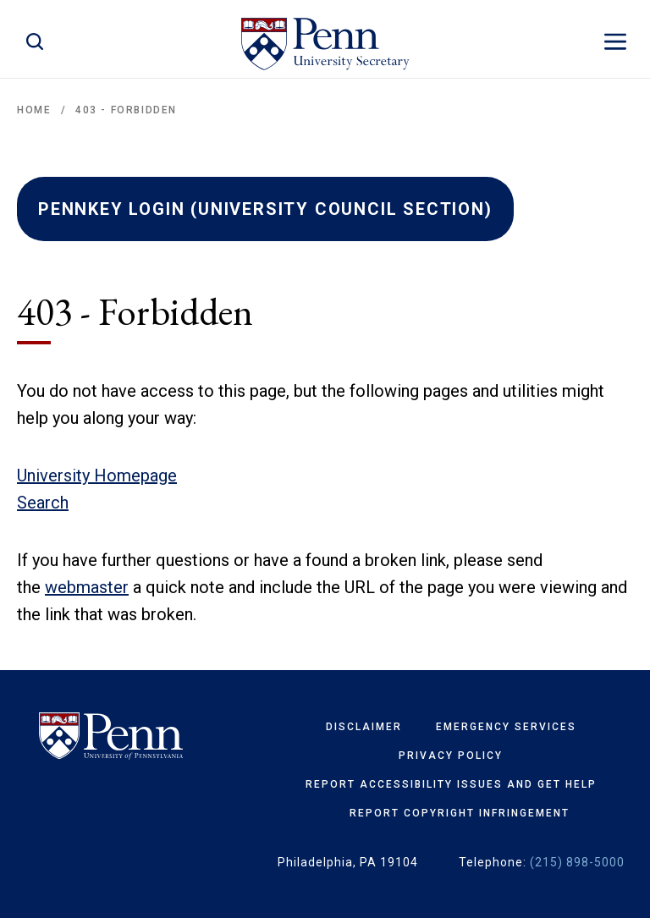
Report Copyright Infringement (460, 813)
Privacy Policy (451, 755)
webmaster (87, 587)
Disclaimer (364, 727)
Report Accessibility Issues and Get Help (451, 784)
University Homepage (97, 475)
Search (43, 502)
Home (34, 110)
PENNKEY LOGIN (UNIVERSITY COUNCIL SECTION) (265, 209)
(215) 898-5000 (577, 862)
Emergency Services (506, 727)
